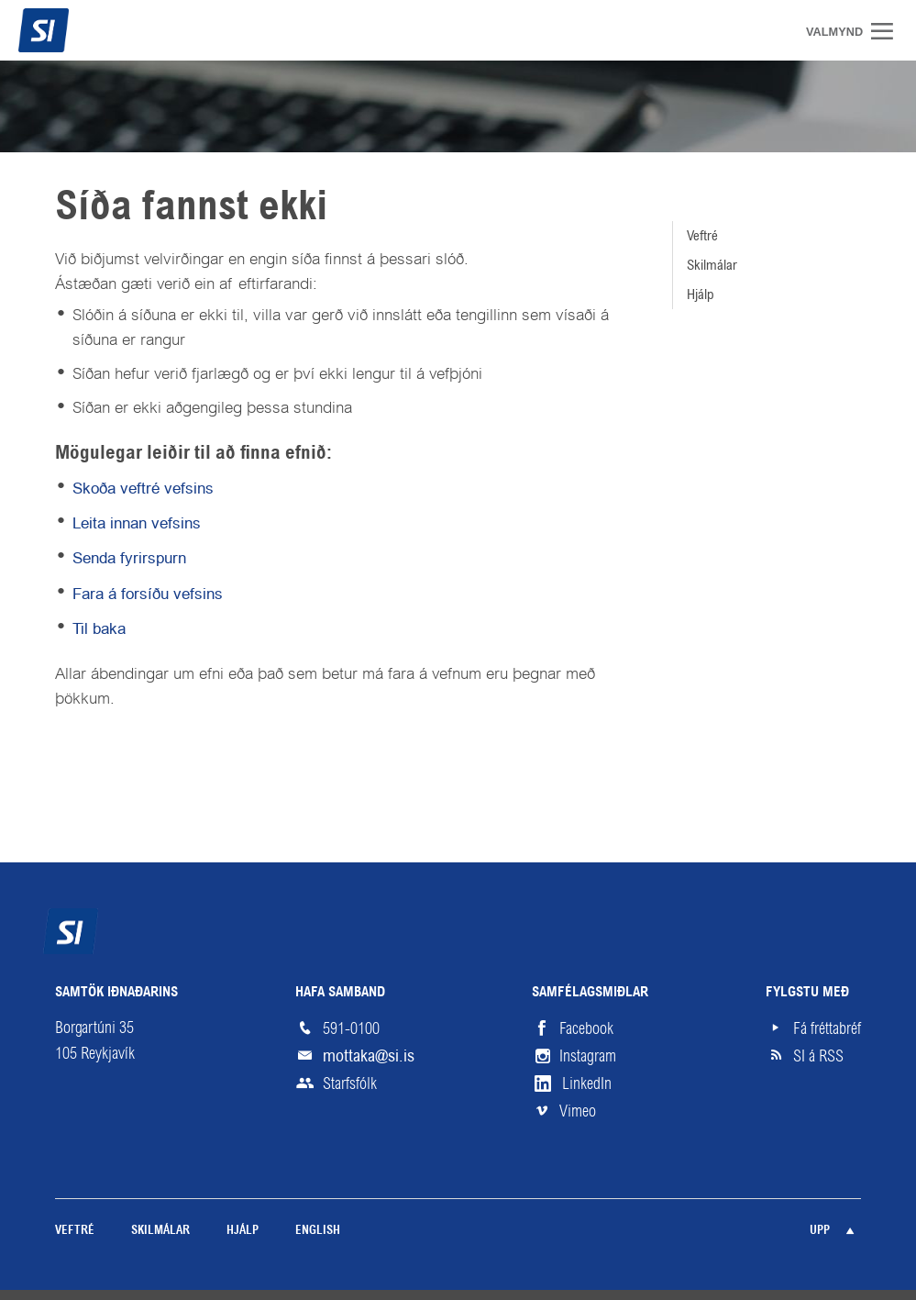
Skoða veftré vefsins (143, 488)
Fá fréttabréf (827, 1028)
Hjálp (700, 294)
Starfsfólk (350, 1083)
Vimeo (577, 1111)
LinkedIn (587, 1083)
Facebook (586, 1028)
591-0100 (351, 1028)
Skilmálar (712, 264)
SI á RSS (818, 1056)
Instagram (587, 1056)
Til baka (99, 628)
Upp (820, 1231)
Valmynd (888, 31)
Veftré (702, 235)
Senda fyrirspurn (129, 558)
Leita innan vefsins (136, 523)
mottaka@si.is (368, 1055)
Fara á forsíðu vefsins (147, 593)
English (317, 1231)
